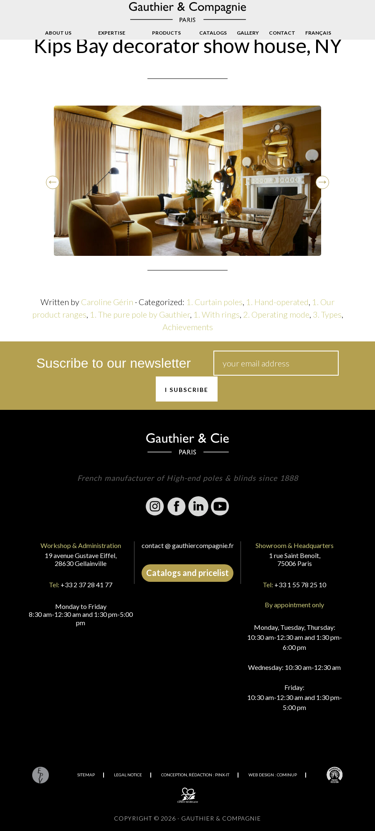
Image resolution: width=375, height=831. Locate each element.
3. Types (327, 314)
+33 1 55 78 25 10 (300, 585)
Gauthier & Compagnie (187, 12)
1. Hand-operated (277, 302)
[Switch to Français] (318, 33)
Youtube (220, 506)
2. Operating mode (276, 314)
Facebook (177, 506)
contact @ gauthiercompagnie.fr (188, 545)
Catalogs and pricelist (187, 573)
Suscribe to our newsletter (113, 363)
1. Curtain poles (214, 302)
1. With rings (216, 314)
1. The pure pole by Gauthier (140, 314)
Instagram (155, 506)
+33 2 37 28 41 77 (86, 585)
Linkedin (198, 506)
